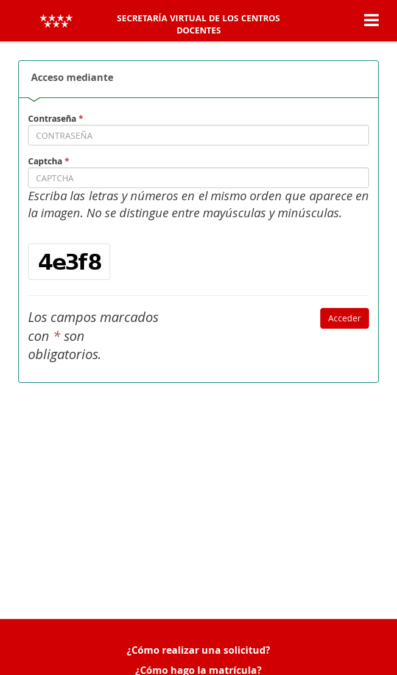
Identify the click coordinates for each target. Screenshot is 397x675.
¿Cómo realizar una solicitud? (198, 650)
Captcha (48, 161)
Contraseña (55, 118)
